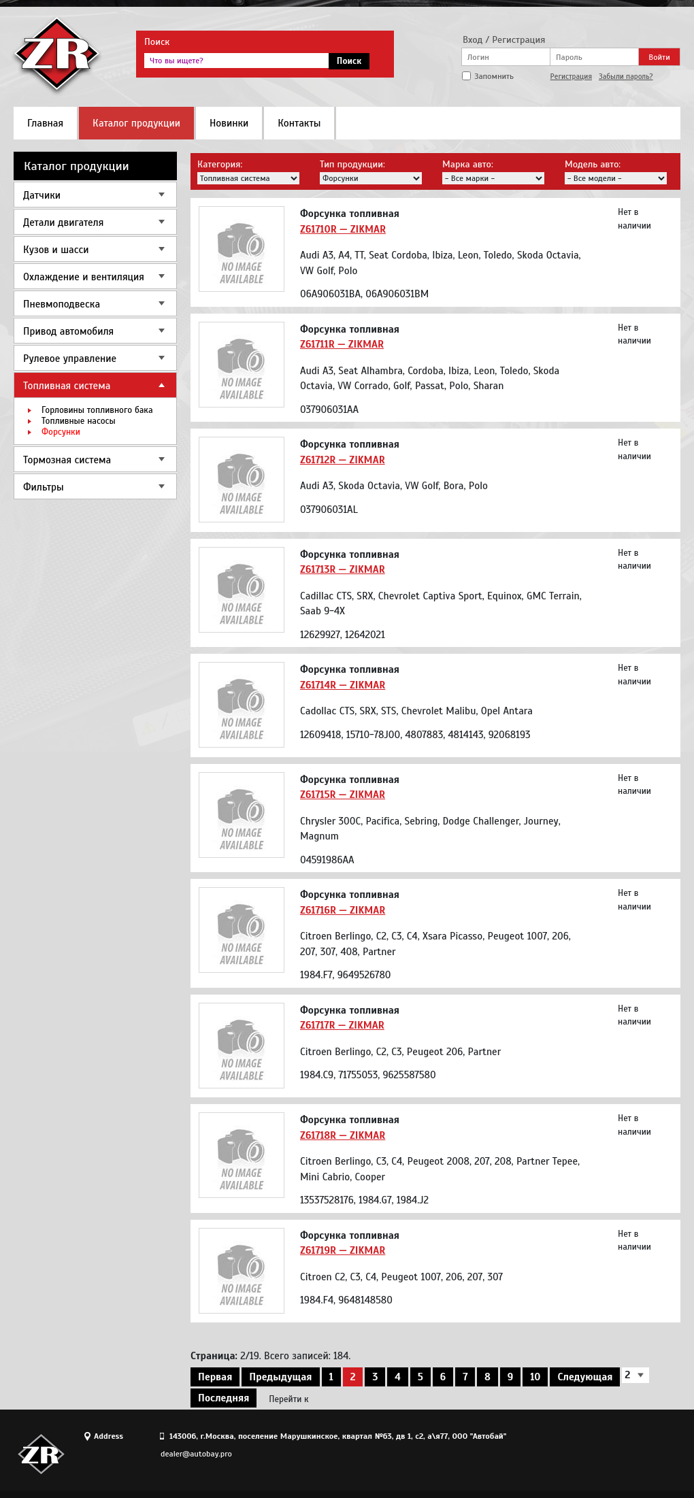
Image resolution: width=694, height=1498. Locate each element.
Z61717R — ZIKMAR (342, 1025)
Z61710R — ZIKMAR (343, 229)
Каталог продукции (136, 123)
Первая (215, 1377)
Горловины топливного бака (97, 410)
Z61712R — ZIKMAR (342, 460)
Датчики (42, 195)
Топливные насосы (79, 421)
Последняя (223, 1398)
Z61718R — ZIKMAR (342, 1135)
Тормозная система (67, 460)
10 (535, 1377)
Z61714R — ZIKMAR (342, 685)
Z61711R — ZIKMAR (342, 344)
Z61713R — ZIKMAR (342, 569)
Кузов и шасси (55, 250)
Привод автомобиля (68, 331)
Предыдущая (280, 1377)
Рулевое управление (69, 358)
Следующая (584, 1377)
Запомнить (494, 76)
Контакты (299, 123)
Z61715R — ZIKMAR (342, 794)
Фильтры (43, 487)
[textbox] (236, 60)
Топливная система (66, 386)
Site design (604, 1454)
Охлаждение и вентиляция (83, 277)
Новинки (229, 123)
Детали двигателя (63, 222)
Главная (45, 123)
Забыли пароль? (626, 76)
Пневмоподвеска (61, 304)
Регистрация (571, 76)
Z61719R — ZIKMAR (342, 1250)
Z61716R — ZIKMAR (342, 910)
